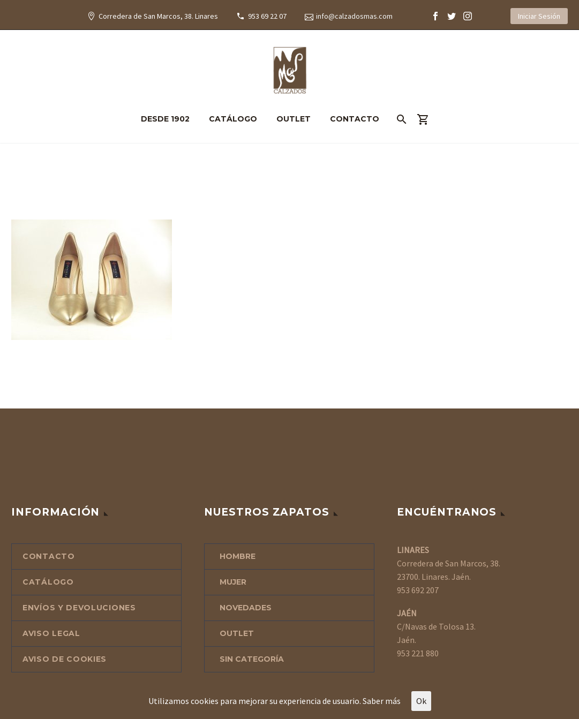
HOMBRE (237, 556)
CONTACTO (354, 119)
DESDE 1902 (165, 119)
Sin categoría (252, 659)
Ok (421, 700)
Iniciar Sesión (539, 16)
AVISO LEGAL (51, 633)
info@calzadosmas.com (354, 16)
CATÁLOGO (233, 119)
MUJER (233, 582)
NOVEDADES (246, 607)
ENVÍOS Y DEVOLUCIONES (79, 607)
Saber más (382, 700)
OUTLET (293, 119)
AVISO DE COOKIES (64, 659)
